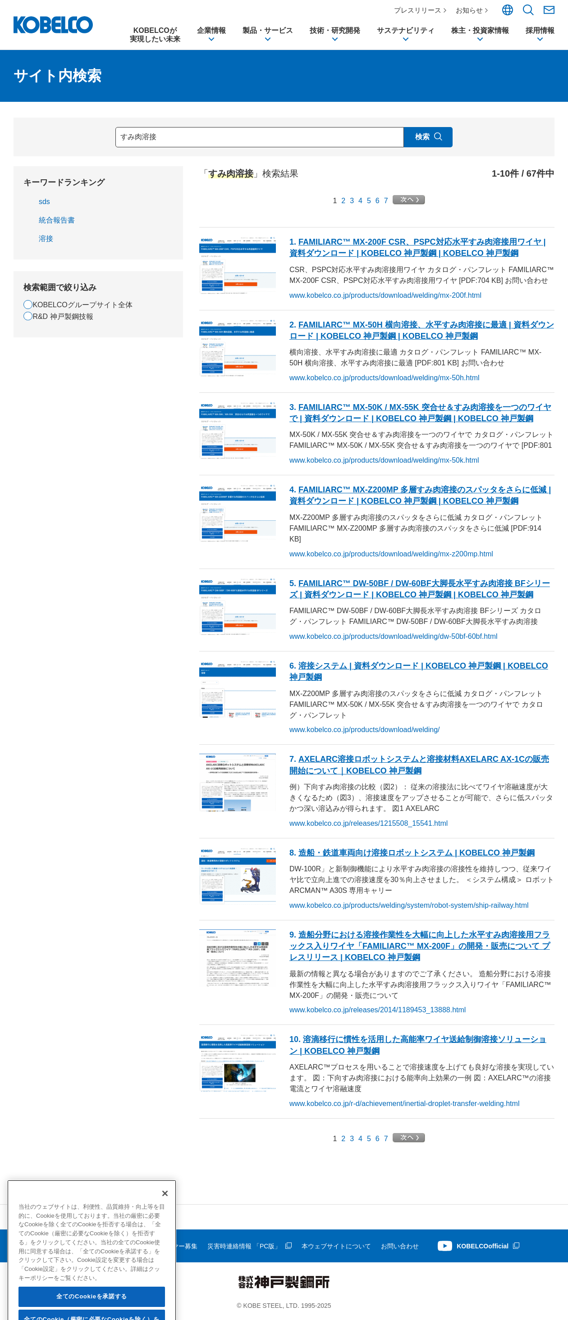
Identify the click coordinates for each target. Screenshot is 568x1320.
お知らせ (469, 10)
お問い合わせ (400, 1246)
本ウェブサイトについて (336, 1246)
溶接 (46, 238)
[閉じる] (165, 1247)
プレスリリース (417, 10)
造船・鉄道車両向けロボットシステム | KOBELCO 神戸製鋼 (416, 852)
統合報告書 (57, 220)
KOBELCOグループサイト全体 (82, 305)
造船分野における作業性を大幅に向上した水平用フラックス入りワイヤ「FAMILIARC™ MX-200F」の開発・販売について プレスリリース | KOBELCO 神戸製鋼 (419, 946)
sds (44, 201)
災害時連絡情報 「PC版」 (244, 1246)
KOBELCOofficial (482, 1246)
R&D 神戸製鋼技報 (62, 316)
